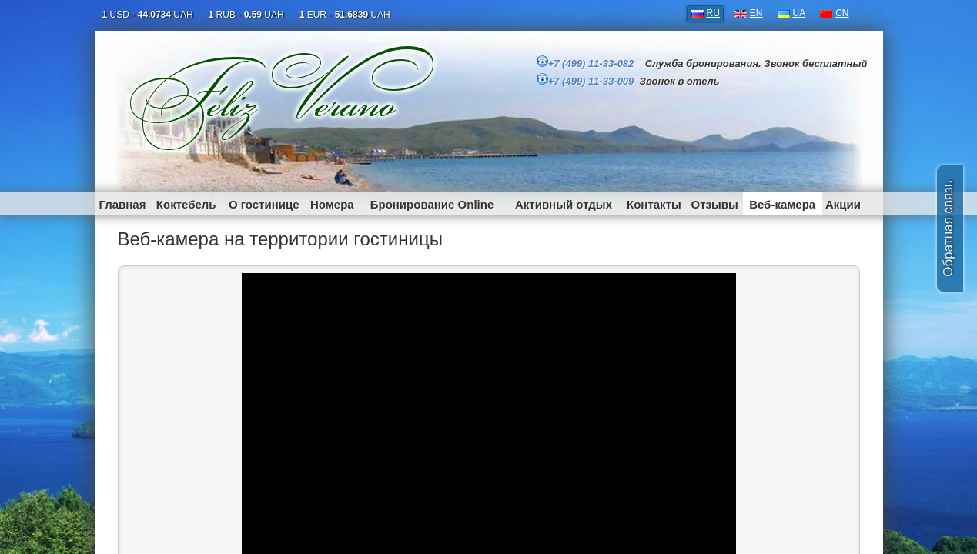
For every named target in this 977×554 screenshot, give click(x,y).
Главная (122, 204)
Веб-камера (782, 204)
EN (756, 13)
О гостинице (264, 204)
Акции (843, 204)
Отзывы (714, 204)
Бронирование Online (432, 204)
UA (799, 13)
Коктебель (186, 204)
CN (841, 13)
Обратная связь (948, 228)
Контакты (654, 204)
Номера (332, 204)
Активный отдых (563, 204)
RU (713, 13)
